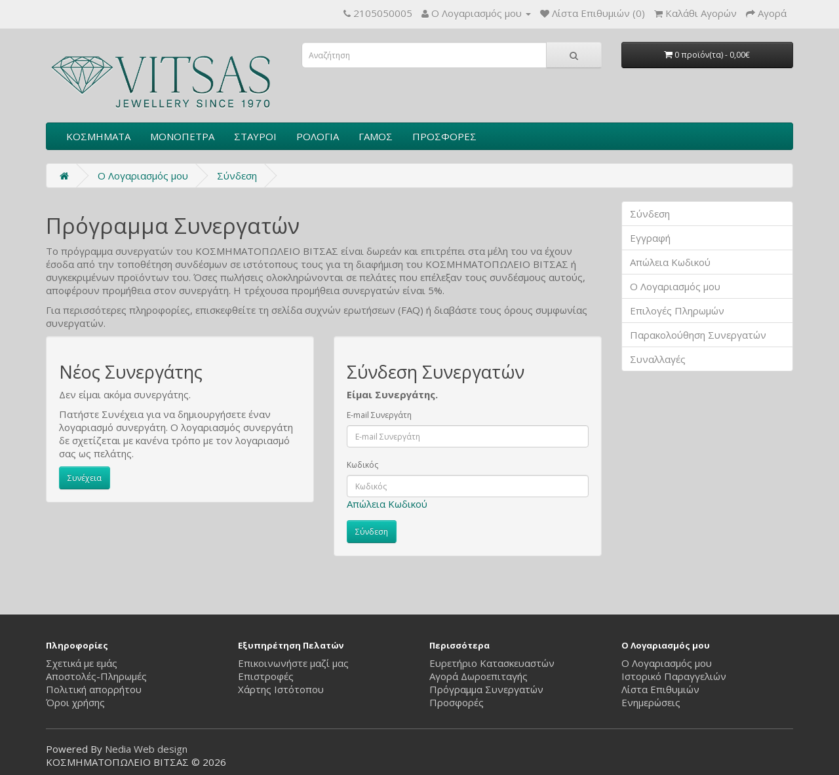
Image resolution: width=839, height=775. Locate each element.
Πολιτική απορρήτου (94, 689)
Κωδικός (362, 464)
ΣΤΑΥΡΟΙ (255, 136)
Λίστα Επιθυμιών (660, 689)
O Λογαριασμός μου (143, 175)
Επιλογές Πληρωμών (677, 310)
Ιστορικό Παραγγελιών (673, 676)
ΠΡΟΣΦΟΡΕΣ (444, 136)
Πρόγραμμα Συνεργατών (486, 689)
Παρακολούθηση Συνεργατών (698, 334)
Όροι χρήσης (75, 702)
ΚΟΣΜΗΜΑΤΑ (98, 136)
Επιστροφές (266, 676)
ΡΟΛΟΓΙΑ (317, 136)
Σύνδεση (237, 175)
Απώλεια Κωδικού (387, 503)
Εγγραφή (650, 237)
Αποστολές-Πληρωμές (96, 676)
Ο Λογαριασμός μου (675, 286)
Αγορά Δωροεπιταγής (478, 676)
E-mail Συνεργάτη (379, 415)
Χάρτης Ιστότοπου (281, 689)
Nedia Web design (146, 748)
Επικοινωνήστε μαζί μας (293, 663)
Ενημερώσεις (650, 702)
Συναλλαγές (658, 359)
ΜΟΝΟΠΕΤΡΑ (182, 136)
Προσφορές (456, 702)
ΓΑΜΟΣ (376, 136)
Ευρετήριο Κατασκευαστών (492, 663)
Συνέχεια (85, 477)
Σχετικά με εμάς (81, 663)
